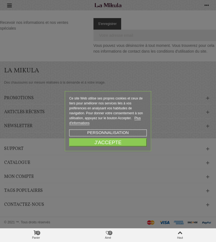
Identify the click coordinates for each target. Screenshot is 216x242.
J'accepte (108, 142)
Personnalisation (108, 132)
